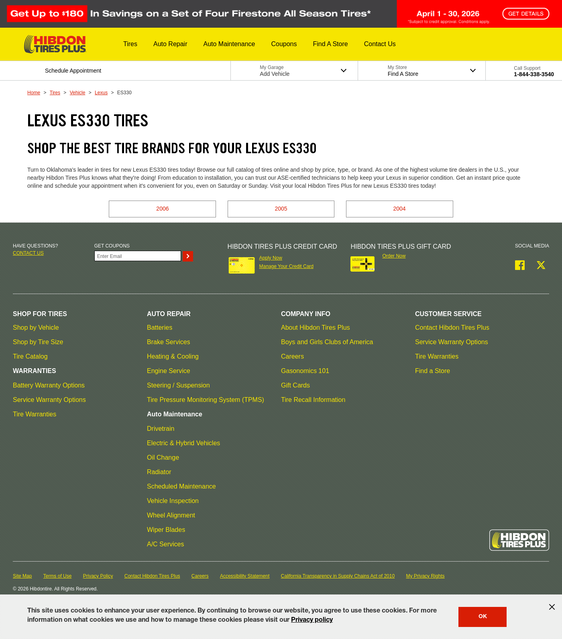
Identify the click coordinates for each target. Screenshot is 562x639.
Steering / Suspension (178, 385)
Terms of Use (57, 576)
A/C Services (165, 544)
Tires (55, 92)
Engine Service (168, 370)
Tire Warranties (34, 414)
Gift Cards (295, 385)
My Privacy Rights (425, 576)
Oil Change (163, 457)
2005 (281, 208)
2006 (162, 208)
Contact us (28, 253)
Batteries (159, 327)
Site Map (22, 576)
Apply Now (270, 258)
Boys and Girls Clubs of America (327, 342)
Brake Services (168, 342)
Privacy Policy (98, 576)
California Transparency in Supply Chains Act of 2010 (338, 576)
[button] (130, 44)
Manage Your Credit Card (286, 266)
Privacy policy (312, 620)
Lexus (101, 92)
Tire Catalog (30, 356)
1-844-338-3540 (534, 74)
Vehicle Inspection (173, 500)
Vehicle (78, 92)
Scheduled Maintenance (181, 486)
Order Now (393, 256)
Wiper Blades (166, 529)
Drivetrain (160, 428)
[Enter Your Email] (137, 256)
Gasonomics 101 (305, 370)
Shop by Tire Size (38, 342)
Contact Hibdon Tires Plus (452, 327)
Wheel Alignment (171, 515)
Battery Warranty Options (49, 385)
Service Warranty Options (49, 399)
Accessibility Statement (244, 576)
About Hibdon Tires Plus (315, 327)
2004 (399, 208)
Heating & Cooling (173, 356)
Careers (292, 356)
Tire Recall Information (313, 399)
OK (483, 617)
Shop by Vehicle (36, 327)
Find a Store (432, 370)
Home (33, 92)
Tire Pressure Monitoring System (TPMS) (205, 399)
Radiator (159, 472)
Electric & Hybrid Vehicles (183, 443)
